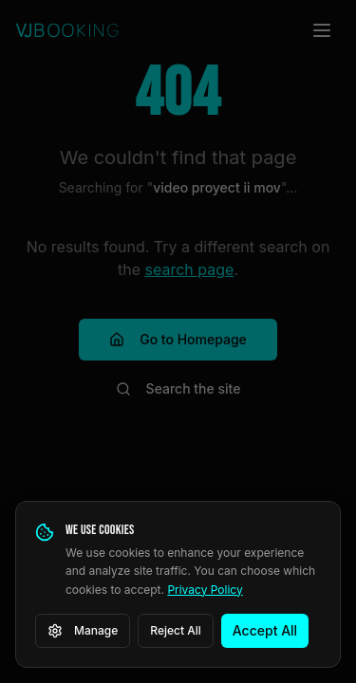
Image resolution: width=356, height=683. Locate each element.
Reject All (175, 630)
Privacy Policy (204, 589)
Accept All (265, 630)
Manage (82, 630)
